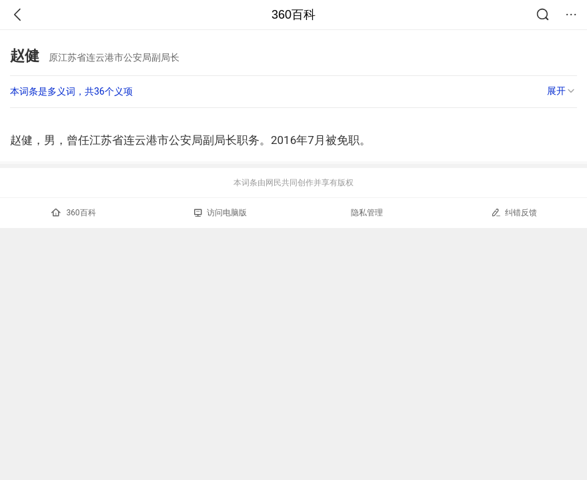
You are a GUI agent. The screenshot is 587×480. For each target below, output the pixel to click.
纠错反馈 (514, 212)
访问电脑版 (220, 212)
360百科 (293, 14)
